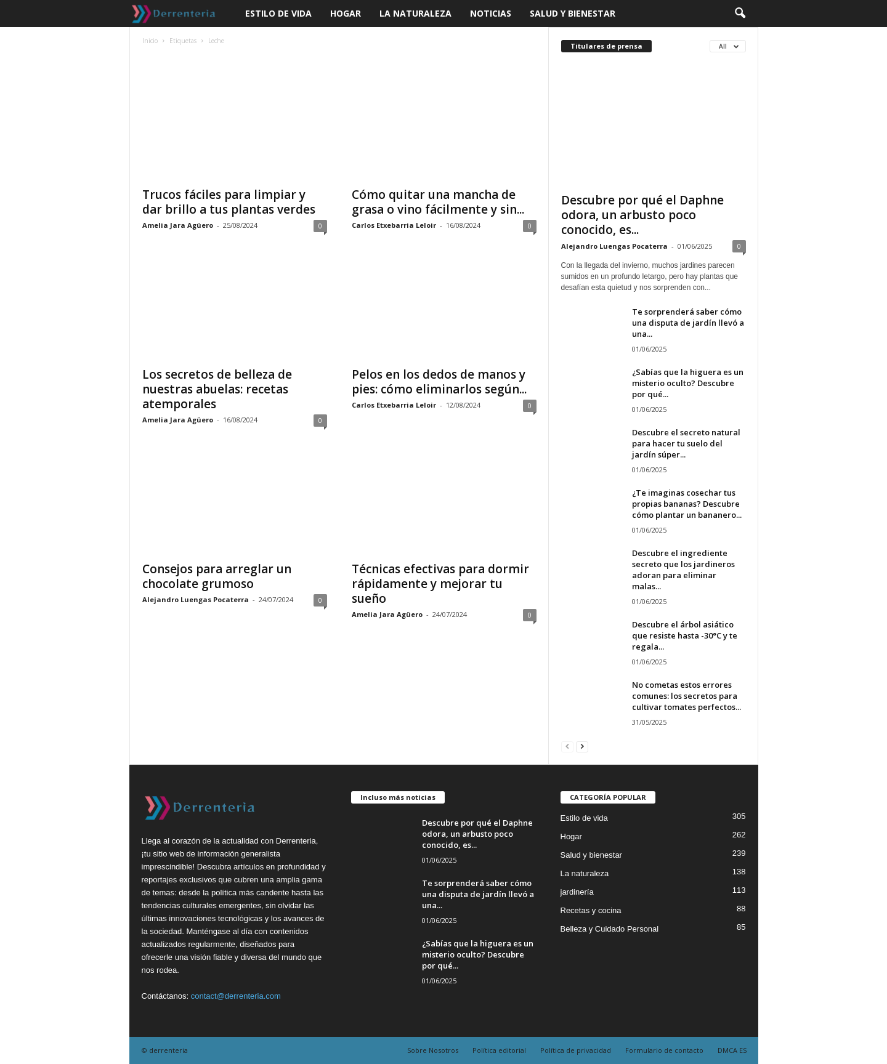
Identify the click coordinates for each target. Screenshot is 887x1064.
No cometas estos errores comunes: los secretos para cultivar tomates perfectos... (686, 695)
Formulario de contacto (664, 1050)
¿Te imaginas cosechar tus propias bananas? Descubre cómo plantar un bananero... (687, 503)
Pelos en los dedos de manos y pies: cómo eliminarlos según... (439, 381)
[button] (739, 13)
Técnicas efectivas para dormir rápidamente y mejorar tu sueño (440, 584)
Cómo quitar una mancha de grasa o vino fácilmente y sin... (438, 202)
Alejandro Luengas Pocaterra (195, 599)
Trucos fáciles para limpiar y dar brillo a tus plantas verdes (228, 202)
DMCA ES (732, 1050)
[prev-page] (567, 746)
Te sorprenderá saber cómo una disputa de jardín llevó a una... (688, 322)
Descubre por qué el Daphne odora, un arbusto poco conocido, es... (642, 215)
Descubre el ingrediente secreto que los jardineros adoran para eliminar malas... (683, 569)
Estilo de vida (278, 13)
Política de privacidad (575, 1050)
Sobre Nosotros (432, 1050)
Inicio (150, 40)
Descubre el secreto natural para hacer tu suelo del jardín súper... (686, 443)
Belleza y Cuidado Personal (610, 928)
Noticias (490, 13)
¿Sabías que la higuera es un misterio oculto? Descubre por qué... (687, 383)
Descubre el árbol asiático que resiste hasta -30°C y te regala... (684, 635)
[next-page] (582, 746)
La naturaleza (415, 13)
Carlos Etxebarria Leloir (394, 225)
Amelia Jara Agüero (177, 225)
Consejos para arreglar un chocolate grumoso (216, 576)
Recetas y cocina (591, 910)
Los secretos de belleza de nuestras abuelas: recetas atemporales (217, 389)
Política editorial (499, 1050)
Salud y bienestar (572, 13)
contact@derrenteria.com (236, 996)
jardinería (577, 892)
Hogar (345, 13)
